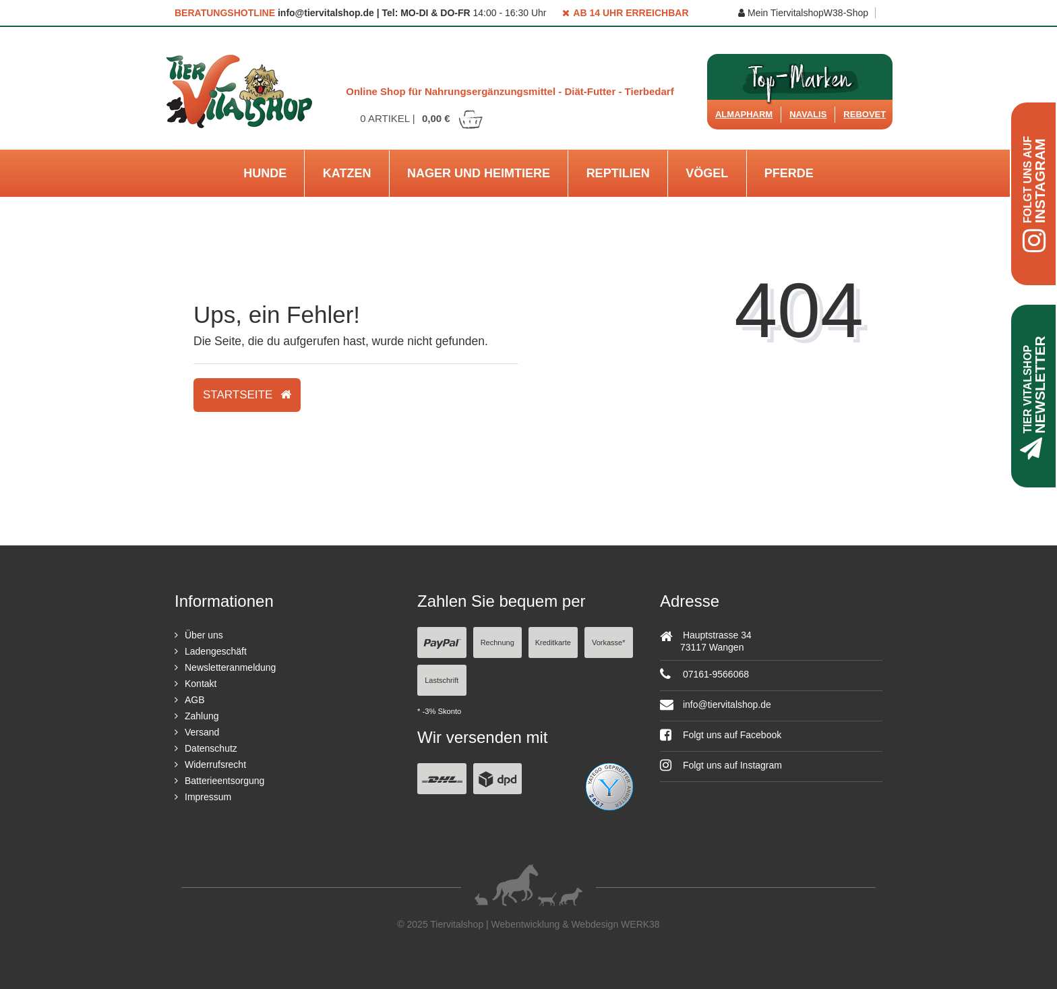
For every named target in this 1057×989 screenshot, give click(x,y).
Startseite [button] (247, 394)
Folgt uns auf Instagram (721, 765)
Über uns (204, 635)
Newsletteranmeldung (230, 667)
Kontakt (200, 683)
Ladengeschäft (216, 651)
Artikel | (422, 118)
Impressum (208, 796)
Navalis (807, 114)
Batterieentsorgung (224, 780)
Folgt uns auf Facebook (720, 734)
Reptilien (618, 173)
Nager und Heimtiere (478, 173)
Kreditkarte (553, 642)
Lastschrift (441, 680)
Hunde (264, 173)
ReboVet (864, 114)
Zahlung (202, 716)
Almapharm (744, 114)
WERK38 (640, 924)
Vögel (707, 173)
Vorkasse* (609, 642)
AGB (195, 699)
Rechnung (497, 642)
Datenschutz (211, 748)
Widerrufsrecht (215, 764)
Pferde (789, 173)
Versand (202, 732)
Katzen (347, 173)
